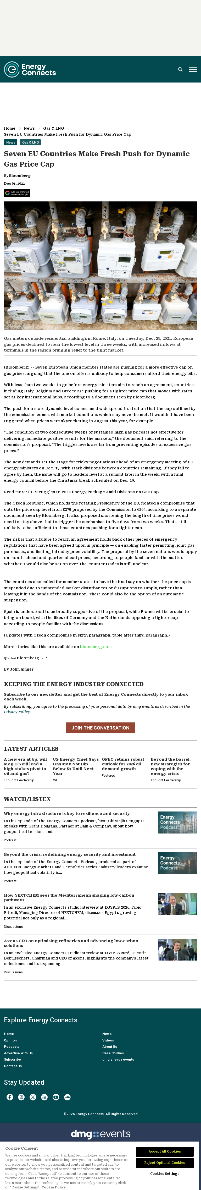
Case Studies (113, 1053)
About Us (109, 1047)
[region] (99, 1166)
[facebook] (10, 1097)
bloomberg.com (96, 647)
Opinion (10, 1040)
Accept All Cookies (165, 1151)
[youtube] (56, 1097)
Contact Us (13, 1066)
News (29, 128)
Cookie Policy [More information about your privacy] (54, 1187)
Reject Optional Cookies (164, 1163)
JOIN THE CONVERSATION (100, 728)
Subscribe (12, 1059)
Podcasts (11, 1047)
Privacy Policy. (17, 712)
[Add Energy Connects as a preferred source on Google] (17, 193)
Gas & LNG (53, 128)
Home (9, 128)
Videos (108, 1040)
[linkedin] (44, 1097)
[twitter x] (33, 1097)
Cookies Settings (164, 1174)
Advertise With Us (18, 1053)
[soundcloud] (67, 1097)
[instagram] (21, 1097)
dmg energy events (118, 1059)
